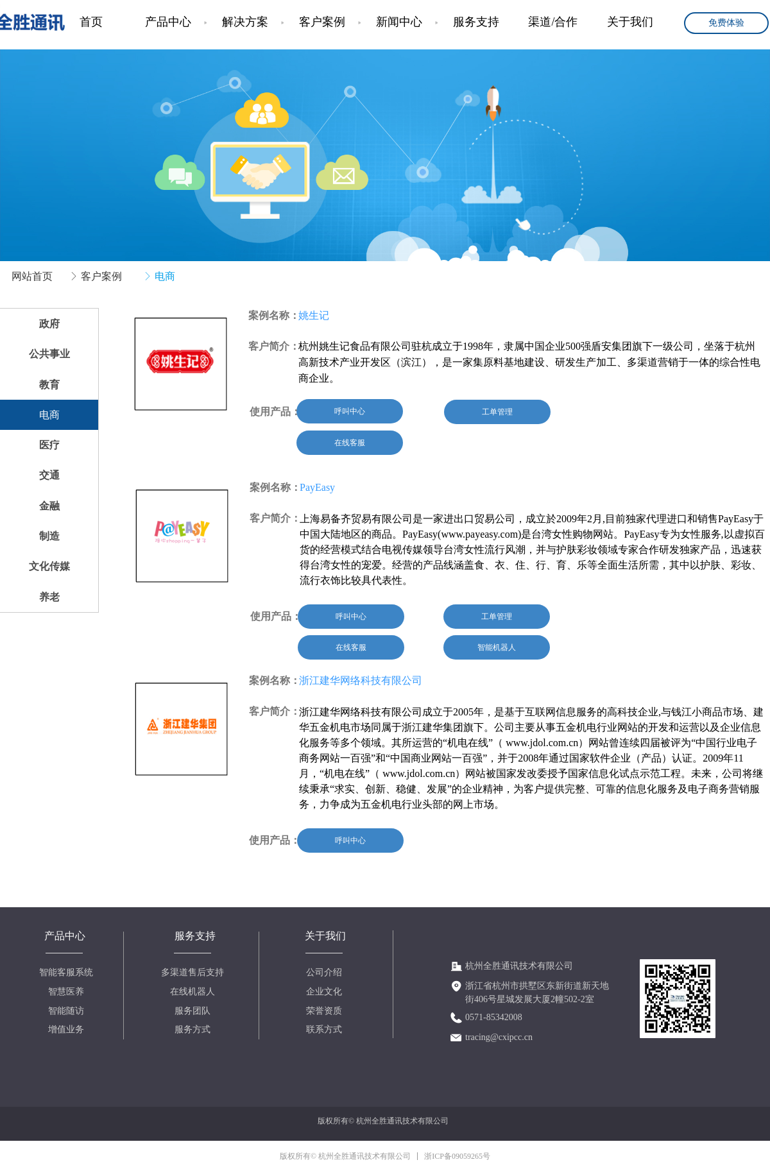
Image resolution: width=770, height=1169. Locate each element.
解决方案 (245, 21)
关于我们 (630, 21)
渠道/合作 (553, 21)
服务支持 (476, 21)
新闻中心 (399, 21)
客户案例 (322, 21)
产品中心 (168, 21)
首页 (91, 21)
